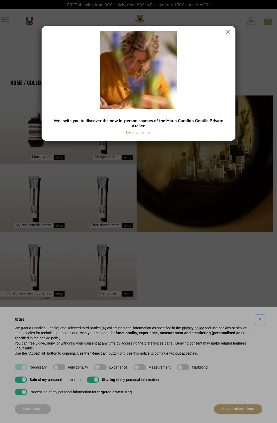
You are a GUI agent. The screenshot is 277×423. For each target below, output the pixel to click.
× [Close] (228, 32)
